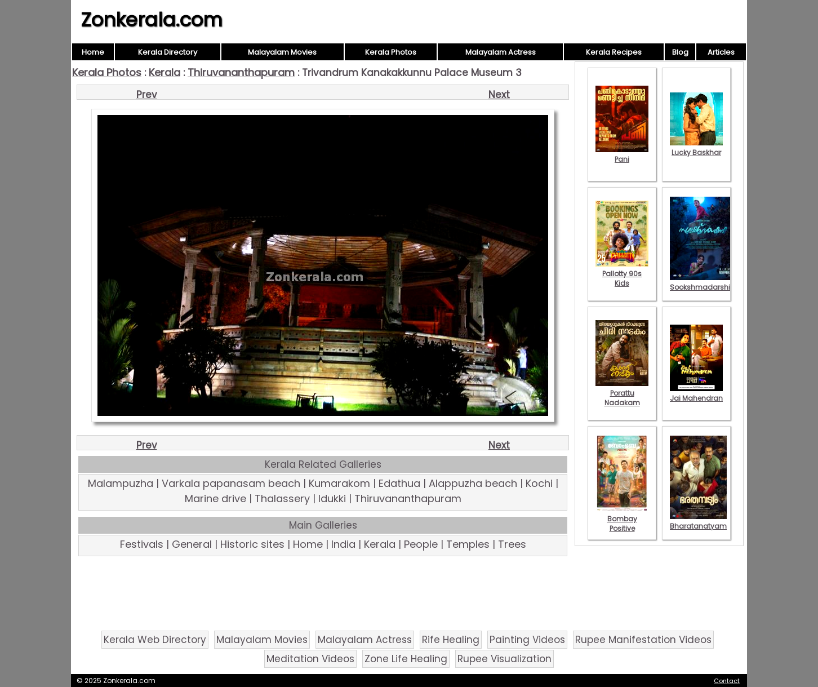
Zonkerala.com (152, 19)
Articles (721, 52)
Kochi (539, 483)
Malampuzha (120, 483)
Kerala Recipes (614, 52)
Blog (680, 52)
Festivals (141, 544)
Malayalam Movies (282, 52)
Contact (727, 680)
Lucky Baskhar (696, 147)
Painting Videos (527, 639)
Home (93, 52)
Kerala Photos (390, 52)
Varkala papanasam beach (231, 483)
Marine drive (215, 498)
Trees (512, 544)
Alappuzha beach (473, 483)
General (192, 544)
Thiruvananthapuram (241, 72)
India (343, 544)
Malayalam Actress (500, 52)
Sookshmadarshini (703, 282)
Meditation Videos (310, 659)
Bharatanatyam (698, 521)
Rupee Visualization (504, 659)
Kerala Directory (167, 52)
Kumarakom (339, 483)
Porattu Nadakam (621, 393)
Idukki (332, 498)
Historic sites (252, 544)
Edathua (399, 483)
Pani (621, 154)
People (421, 544)
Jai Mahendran (696, 393)
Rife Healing (450, 639)
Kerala (164, 72)
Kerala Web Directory (155, 639)
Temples (468, 544)
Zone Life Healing (405, 659)
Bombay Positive (621, 518)
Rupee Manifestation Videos (643, 639)
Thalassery (282, 498)
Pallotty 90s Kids (621, 273)
